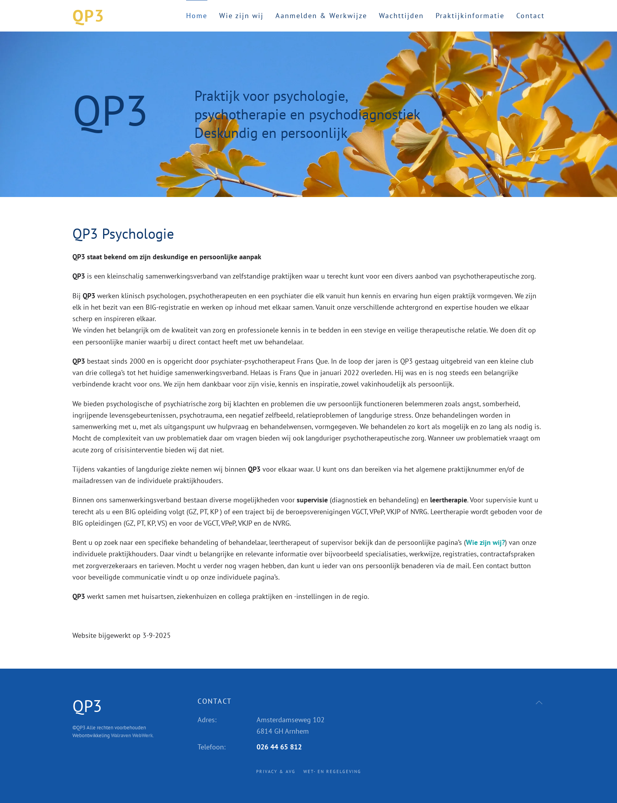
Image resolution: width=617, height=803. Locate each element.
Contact (530, 15)
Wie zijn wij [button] (241, 15)
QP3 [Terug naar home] (88, 15)
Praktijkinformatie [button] (470, 15)
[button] (539, 702)
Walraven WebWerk (132, 735)
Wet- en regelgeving (332, 771)
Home (196, 15)
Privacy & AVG (276, 771)
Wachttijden (401, 15)
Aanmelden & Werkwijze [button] (321, 15)
